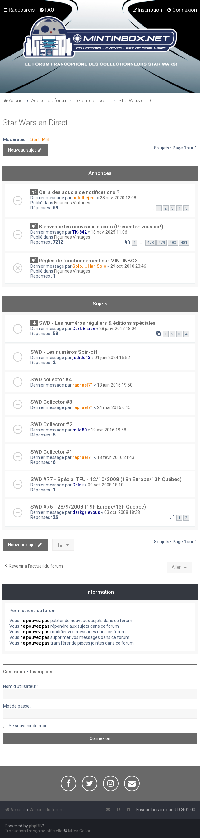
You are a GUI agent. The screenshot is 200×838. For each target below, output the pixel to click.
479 (161, 242)
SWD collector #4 (51, 379)
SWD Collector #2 (51, 424)
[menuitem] (46, 9)
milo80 (79, 429)
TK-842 (79, 232)
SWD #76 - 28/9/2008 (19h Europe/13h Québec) (88, 507)
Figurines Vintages (72, 202)
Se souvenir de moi (27, 725)
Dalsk (78, 484)
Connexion (14, 671)
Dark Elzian (83, 328)
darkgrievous (86, 512)
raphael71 (82, 384)
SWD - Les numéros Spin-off (63, 352)
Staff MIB (39, 139)
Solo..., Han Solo (89, 266)
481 (184, 242)
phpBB (35, 825)
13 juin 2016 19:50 (115, 384)
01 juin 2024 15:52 (112, 357)
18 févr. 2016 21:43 (115, 457)
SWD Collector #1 (51, 452)
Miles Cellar (79, 830)
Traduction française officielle (34, 830)
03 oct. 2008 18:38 (122, 512)
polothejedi (84, 197)
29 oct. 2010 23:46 (128, 266)
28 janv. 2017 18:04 (118, 328)
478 (150, 242)
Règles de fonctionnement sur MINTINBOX (88, 260)
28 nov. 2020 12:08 (118, 197)
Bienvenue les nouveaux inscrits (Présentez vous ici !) (101, 226)
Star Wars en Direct (35, 122)
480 (173, 242)
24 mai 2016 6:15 (114, 407)
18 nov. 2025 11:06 (109, 232)
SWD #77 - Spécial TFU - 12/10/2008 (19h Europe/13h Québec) (106, 479)
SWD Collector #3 (51, 402)
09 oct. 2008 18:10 (105, 484)
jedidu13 (81, 357)
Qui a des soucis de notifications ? (79, 192)
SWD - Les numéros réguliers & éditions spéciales (97, 323)
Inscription (41, 671)
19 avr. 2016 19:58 (108, 429)
